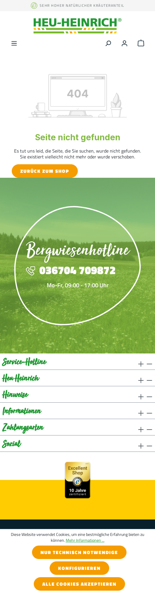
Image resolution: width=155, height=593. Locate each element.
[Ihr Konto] (124, 42)
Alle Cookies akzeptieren (79, 583)
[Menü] (14, 42)
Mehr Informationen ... (85, 540)
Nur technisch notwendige (79, 552)
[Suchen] (108, 42)
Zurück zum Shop (44, 171)
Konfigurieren (79, 568)
